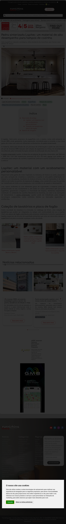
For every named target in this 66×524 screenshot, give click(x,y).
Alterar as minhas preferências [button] (24, 502)
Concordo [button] (10, 502)
